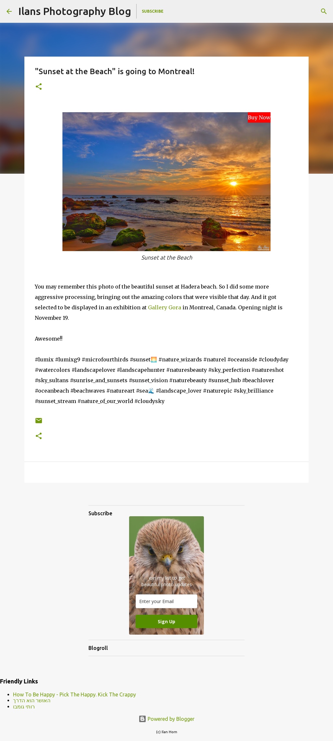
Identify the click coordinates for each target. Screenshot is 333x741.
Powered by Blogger (166, 719)
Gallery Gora (164, 307)
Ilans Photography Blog (74, 11)
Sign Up (166, 621)
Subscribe (153, 11)
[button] (39, 87)
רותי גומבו (24, 706)
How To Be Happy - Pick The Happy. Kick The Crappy (74, 694)
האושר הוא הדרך (31, 700)
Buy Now (259, 117)
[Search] (324, 11)
